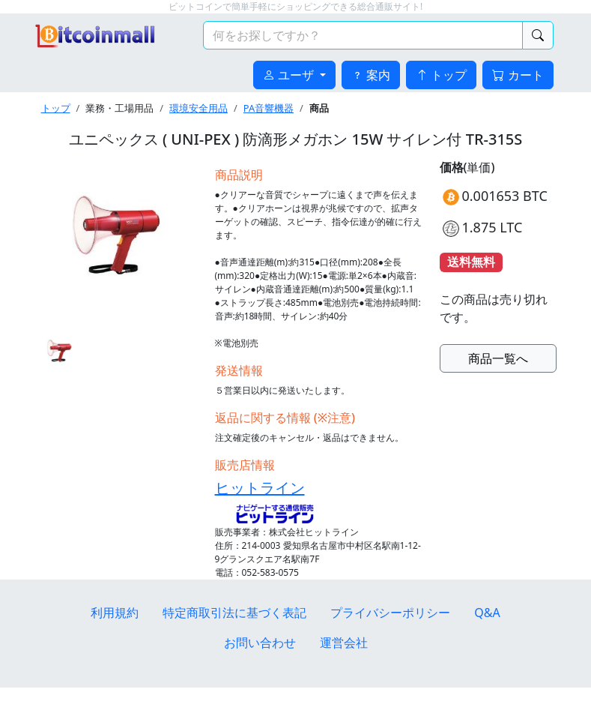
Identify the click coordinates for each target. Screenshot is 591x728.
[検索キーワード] (363, 35)
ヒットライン (260, 488)
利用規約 (115, 612)
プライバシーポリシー (390, 612)
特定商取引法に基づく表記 (234, 612)
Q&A (487, 612)
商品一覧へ (498, 358)
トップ (55, 108)
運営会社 (344, 642)
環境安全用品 (198, 108)
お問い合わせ (260, 642)
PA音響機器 (268, 108)
